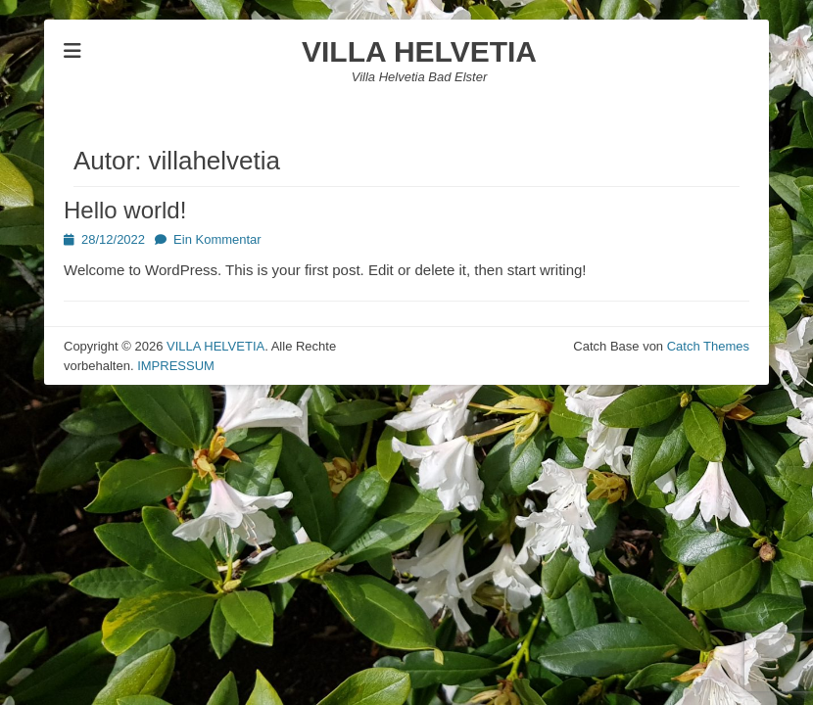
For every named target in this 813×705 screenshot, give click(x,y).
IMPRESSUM (176, 365)
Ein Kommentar (217, 239)
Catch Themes (708, 346)
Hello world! (125, 210)
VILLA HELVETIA (419, 51)
